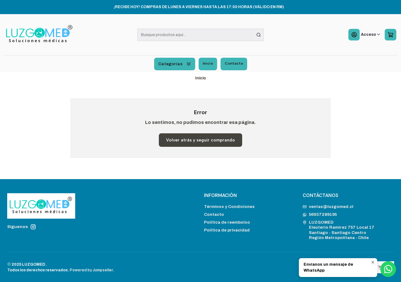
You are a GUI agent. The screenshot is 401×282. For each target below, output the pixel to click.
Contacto (234, 63)
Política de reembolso (227, 222)
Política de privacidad (227, 230)
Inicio (208, 63)
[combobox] (200, 35)
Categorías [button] (174, 63)
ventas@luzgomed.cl (328, 206)
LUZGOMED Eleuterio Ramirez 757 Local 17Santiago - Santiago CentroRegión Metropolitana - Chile (339, 230)
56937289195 (320, 214)
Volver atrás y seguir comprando (200, 139)
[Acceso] (364, 34)
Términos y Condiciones (229, 206)
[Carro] (390, 34)
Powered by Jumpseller (91, 270)
